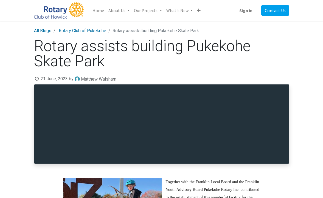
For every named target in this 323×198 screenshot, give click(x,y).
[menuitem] (98, 10)
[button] (199, 10)
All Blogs (42, 30)
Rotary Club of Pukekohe (82, 30)
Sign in (245, 10)
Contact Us (275, 10)
